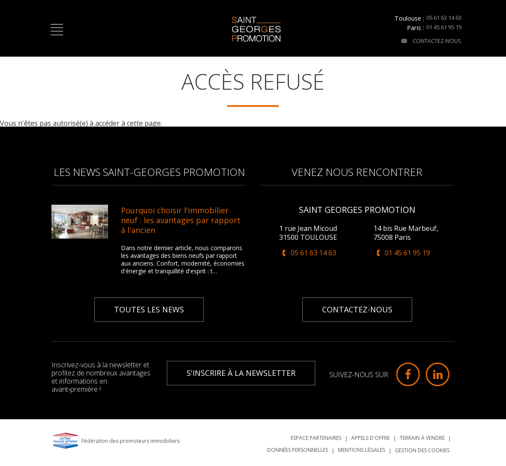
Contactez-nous (426, 42)
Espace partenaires (316, 434)
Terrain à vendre (422, 434)
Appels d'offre (370, 434)
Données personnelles (297, 446)
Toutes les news (149, 306)
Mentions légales (361, 446)
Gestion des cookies (422, 447)
